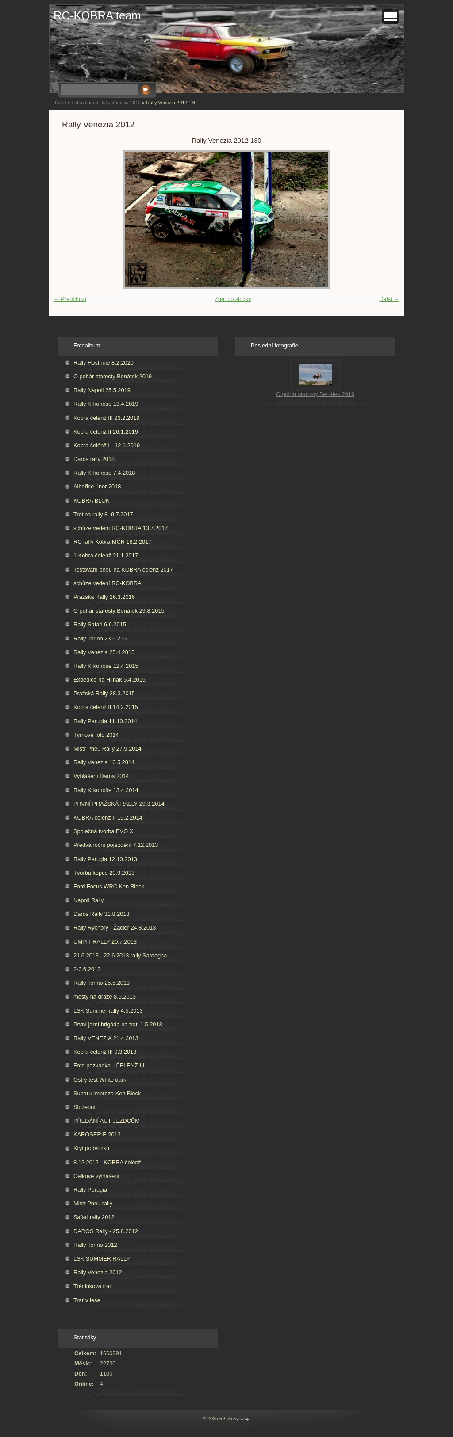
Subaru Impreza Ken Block (107, 1093)
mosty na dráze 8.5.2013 (104, 996)
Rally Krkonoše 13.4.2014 (105, 790)
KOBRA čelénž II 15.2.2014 (107, 817)
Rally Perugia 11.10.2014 (105, 721)
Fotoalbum (82, 102)
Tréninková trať (92, 1286)
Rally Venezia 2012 (120, 102)
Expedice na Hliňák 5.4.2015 (109, 679)
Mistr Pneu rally (92, 1203)
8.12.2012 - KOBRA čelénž (107, 1162)
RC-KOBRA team (97, 15)
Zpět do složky (233, 299)
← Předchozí (70, 299)
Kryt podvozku (91, 1148)
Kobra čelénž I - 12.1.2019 (106, 445)
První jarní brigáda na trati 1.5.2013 (117, 1024)
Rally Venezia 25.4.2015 (103, 652)
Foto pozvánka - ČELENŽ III (108, 1065)
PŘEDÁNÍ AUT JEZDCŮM (106, 1120)
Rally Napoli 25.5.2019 (102, 390)
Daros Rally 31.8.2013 (101, 914)
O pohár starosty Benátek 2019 (112, 376)
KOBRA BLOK (91, 500)
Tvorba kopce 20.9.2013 (103, 872)
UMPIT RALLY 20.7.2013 (105, 941)
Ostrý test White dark (99, 1079)
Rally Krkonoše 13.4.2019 (105, 403)
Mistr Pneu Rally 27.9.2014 (107, 748)
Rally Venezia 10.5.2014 (103, 762)
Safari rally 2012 (93, 1217)
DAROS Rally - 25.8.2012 (105, 1231)
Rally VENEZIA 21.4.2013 (105, 1038)
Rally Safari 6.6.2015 (99, 624)
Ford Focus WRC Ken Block (108, 886)
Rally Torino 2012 (95, 1245)
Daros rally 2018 (94, 459)
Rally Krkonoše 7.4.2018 (104, 472)
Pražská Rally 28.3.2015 (104, 693)
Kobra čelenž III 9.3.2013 (104, 1051)
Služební (84, 1107)
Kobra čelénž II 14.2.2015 (105, 707)
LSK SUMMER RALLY (101, 1258)
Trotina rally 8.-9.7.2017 (103, 514)
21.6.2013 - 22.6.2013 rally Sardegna (120, 955)
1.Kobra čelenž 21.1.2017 (105, 555)
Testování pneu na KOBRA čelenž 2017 (123, 569)
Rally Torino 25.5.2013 (101, 983)
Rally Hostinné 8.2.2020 (103, 362)
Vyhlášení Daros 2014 (101, 776)
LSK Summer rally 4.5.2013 (107, 1010)
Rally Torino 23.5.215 (100, 638)
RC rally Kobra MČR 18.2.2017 (112, 541)
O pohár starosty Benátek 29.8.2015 (119, 610)
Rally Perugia (90, 1189)
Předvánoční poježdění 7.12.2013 (115, 845)
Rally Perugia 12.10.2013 (105, 859)
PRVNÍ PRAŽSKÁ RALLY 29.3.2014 (119, 803)
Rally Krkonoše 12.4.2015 (105, 666)
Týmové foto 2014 (96, 735)
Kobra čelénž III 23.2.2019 (106, 418)
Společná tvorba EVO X (103, 831)
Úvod (60, 102)
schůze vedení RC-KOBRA (107, 583)
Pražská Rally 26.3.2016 (104, 597)
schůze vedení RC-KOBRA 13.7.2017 (120, 528)
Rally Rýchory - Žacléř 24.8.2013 (114, 927)
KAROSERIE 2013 (97, 1134)
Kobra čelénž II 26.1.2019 (105, 431)
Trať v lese (86, 1300)
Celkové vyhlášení (96, 1176)
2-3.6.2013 (86, 969)
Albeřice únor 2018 (97, 486)
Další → (389, 299)
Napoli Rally (88, 900)
